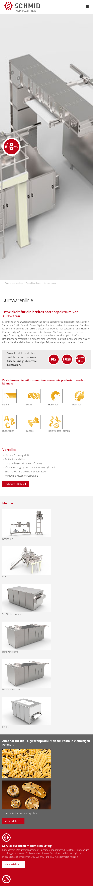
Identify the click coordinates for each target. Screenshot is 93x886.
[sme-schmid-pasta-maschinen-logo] (22, 2)
